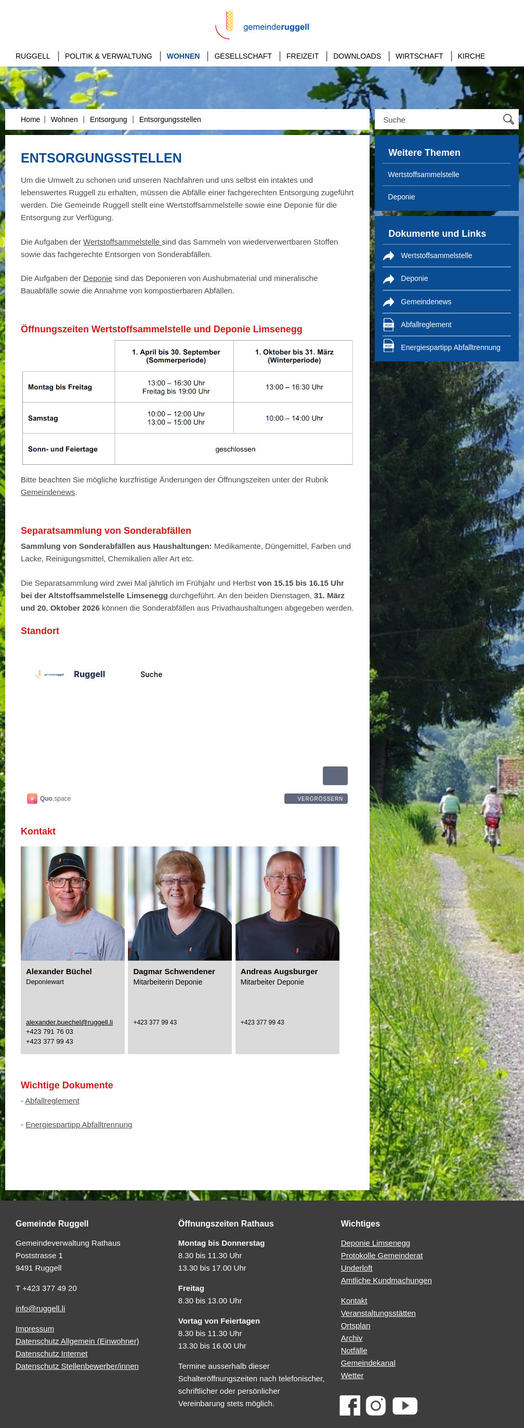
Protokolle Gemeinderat (382, 1255)
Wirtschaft (419, 56)
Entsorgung (108, 119)
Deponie (97, 278)
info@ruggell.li (40, 1308)
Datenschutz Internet (51, 1353)
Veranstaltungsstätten (378, 1313)
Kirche (472, 56)
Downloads (357, 56)
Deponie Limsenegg (375, 1242)
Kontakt (354, 1300)
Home (30, 119)
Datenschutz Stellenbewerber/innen (77, 1366)
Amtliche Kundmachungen (386, 1280)
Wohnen (183, 56)
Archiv (352, 1337)
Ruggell (33, 56)
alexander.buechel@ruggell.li (69, 1022)
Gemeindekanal (368, 1362)
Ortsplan (356, 1325)
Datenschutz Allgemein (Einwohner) (77, 1341)
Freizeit (302, 56)
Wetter (352, 1375)
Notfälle (354, 1350)
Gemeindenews (48, 492)
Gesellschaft (242, 56)
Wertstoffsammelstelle (122, 241)
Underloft (357, 1267)
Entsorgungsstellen (170, 119)
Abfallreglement (52, 1100)
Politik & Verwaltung (108, 56)
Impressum (35, 1328)
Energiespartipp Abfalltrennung (78, 1124)
